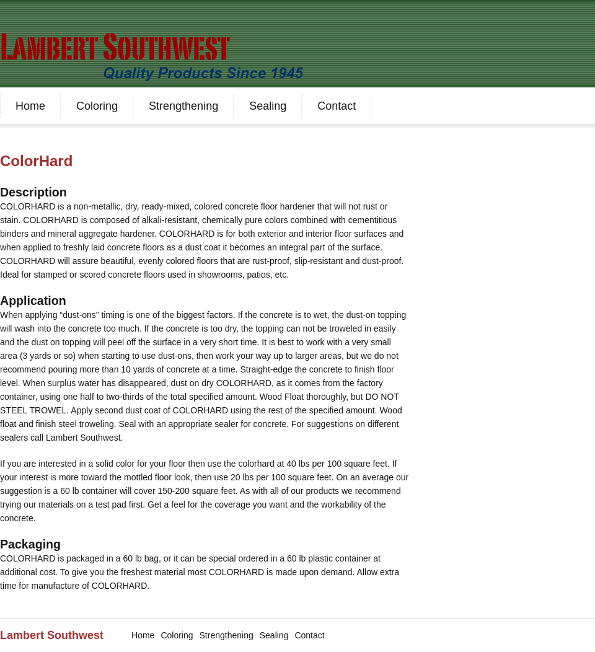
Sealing (267, 106)
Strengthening (183, 106)
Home (30, 106)
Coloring (97, 106)
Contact (336, 106)
